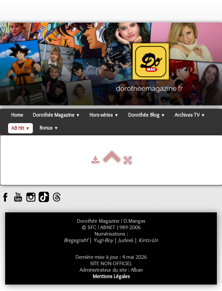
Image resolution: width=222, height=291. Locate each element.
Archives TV (190, 115)
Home (17, 115)
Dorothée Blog (146, 115)
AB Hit (20, 128)
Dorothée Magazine (56, 115)
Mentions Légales (111, 276)
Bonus (48, 128)
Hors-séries (104, 115)
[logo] (11, 12)
